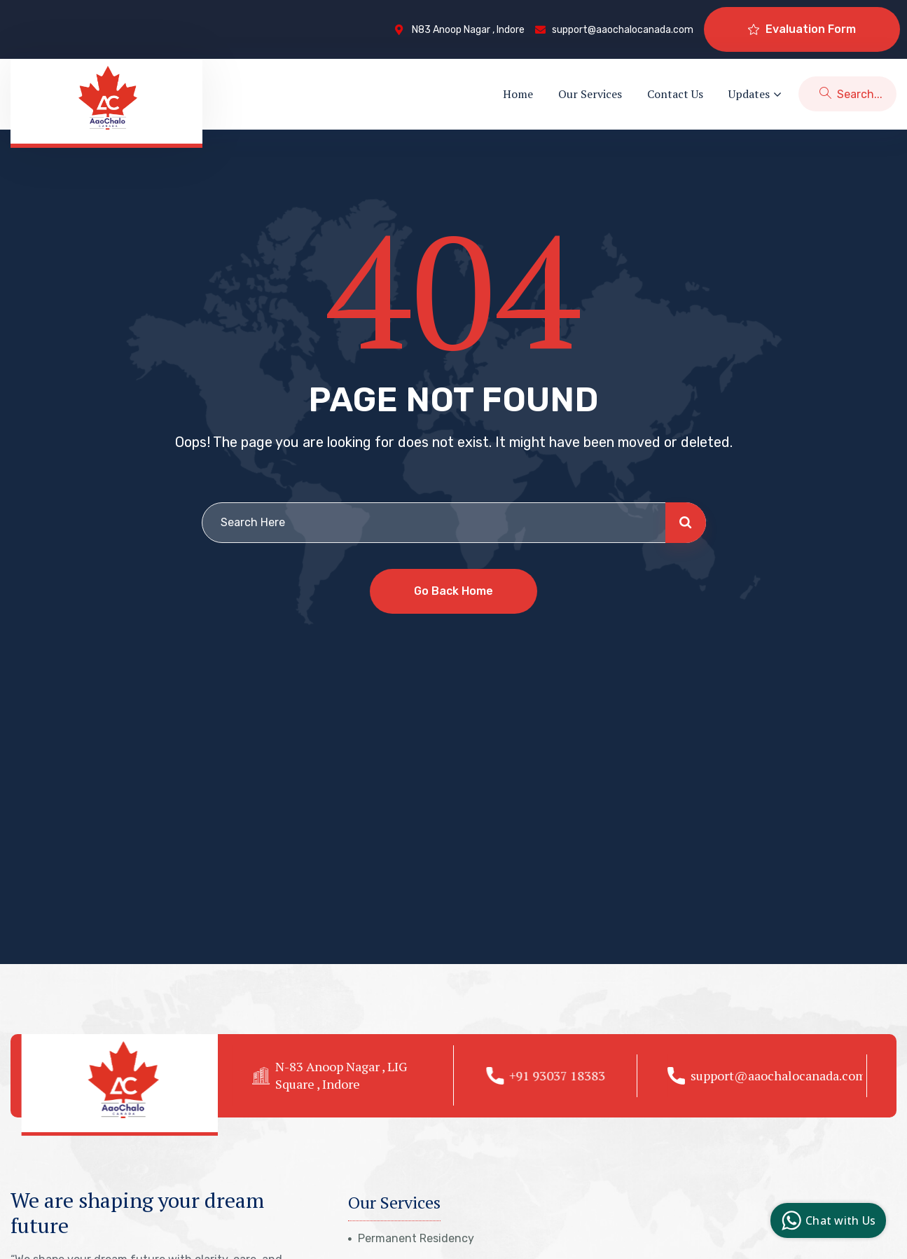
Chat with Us (826, 1220)
